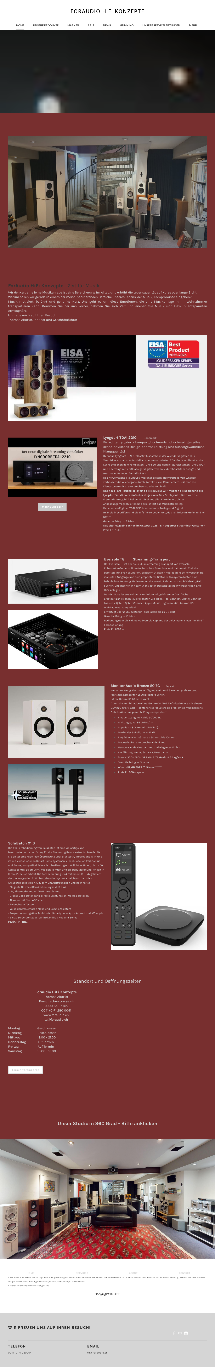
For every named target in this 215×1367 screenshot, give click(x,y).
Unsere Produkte (45, 25)
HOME (30, 1273)
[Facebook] (174, 1333)
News (107, 25)
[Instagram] (186, 1333)
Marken (73, 25)
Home (20, 25)
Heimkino (127, 25)
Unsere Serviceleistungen (161, 25)
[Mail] (180, 1333)
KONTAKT (184, 1273)
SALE (91, 25)
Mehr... (194, 25)
